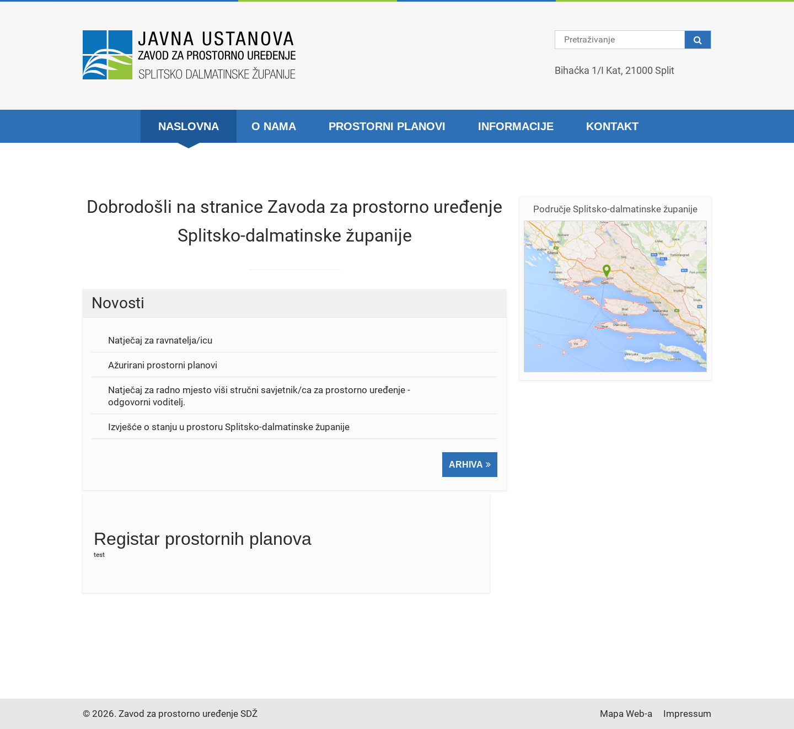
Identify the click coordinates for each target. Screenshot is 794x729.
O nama (273, 126)
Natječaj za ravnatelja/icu (160, 340)
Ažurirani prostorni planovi (162, 365)
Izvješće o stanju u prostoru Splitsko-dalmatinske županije (229, 426)
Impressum (687, 713)
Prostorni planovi (387, 126)
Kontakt (612, 126)
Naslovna (188, 126)
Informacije (516, 126)
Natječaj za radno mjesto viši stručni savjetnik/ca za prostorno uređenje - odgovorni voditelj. (259, 396)
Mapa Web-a (626, 713)
